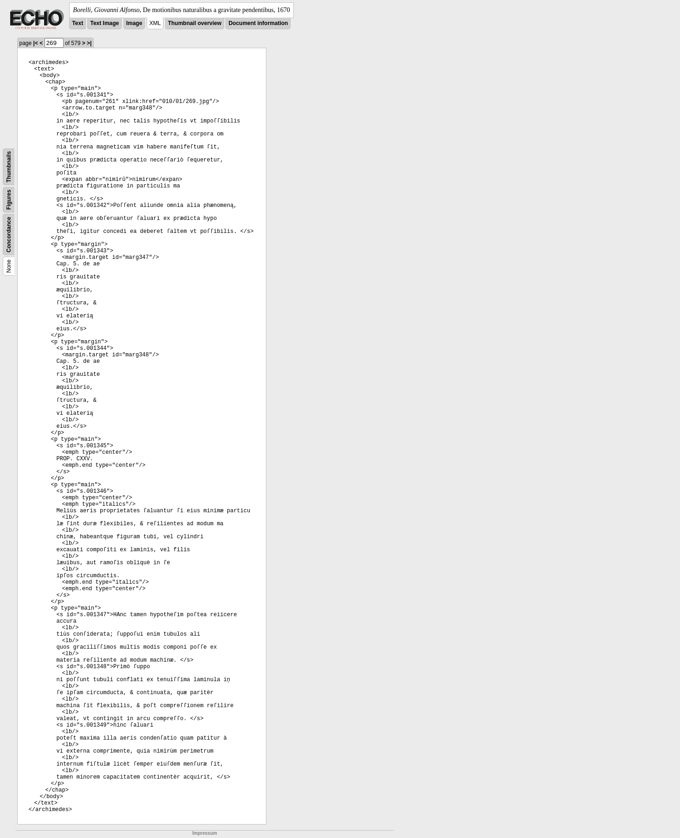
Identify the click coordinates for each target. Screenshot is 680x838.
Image (134, 23)
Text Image (104, 23)
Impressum (204, 833)
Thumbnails (9, 166)
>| (89, 43)
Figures (9, 200)
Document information (258, 23)
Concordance (9, 234)
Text (77, 23)
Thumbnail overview (194, 23)
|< (35, 43)
